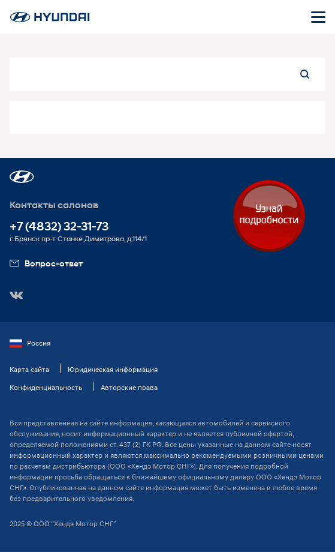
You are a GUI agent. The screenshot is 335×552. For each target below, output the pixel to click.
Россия (30, 343)
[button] (22, 176)
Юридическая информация (113, 369)
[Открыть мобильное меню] (318, 17)
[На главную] (50, 17)
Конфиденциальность (46, 387)
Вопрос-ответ (46, 263)
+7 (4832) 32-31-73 (59, 226)
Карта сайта (29, 369)
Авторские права (129, 387)
